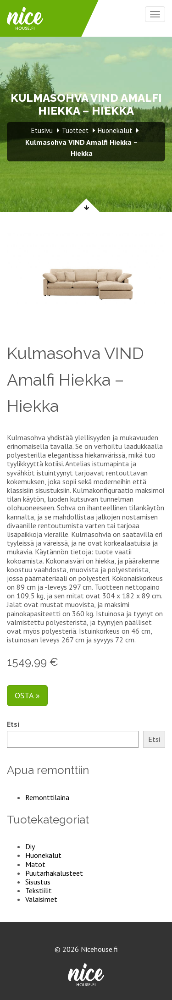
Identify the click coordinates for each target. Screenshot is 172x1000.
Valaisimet (41, 899)
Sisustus (37, 881)
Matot (35, 864)
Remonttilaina (47, 797)
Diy (30, 846)
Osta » (27, 695)
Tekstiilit (38, 890)
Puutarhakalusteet (54, 873)
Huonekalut (43, 855)
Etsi (13, 724)
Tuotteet (75, 130)
